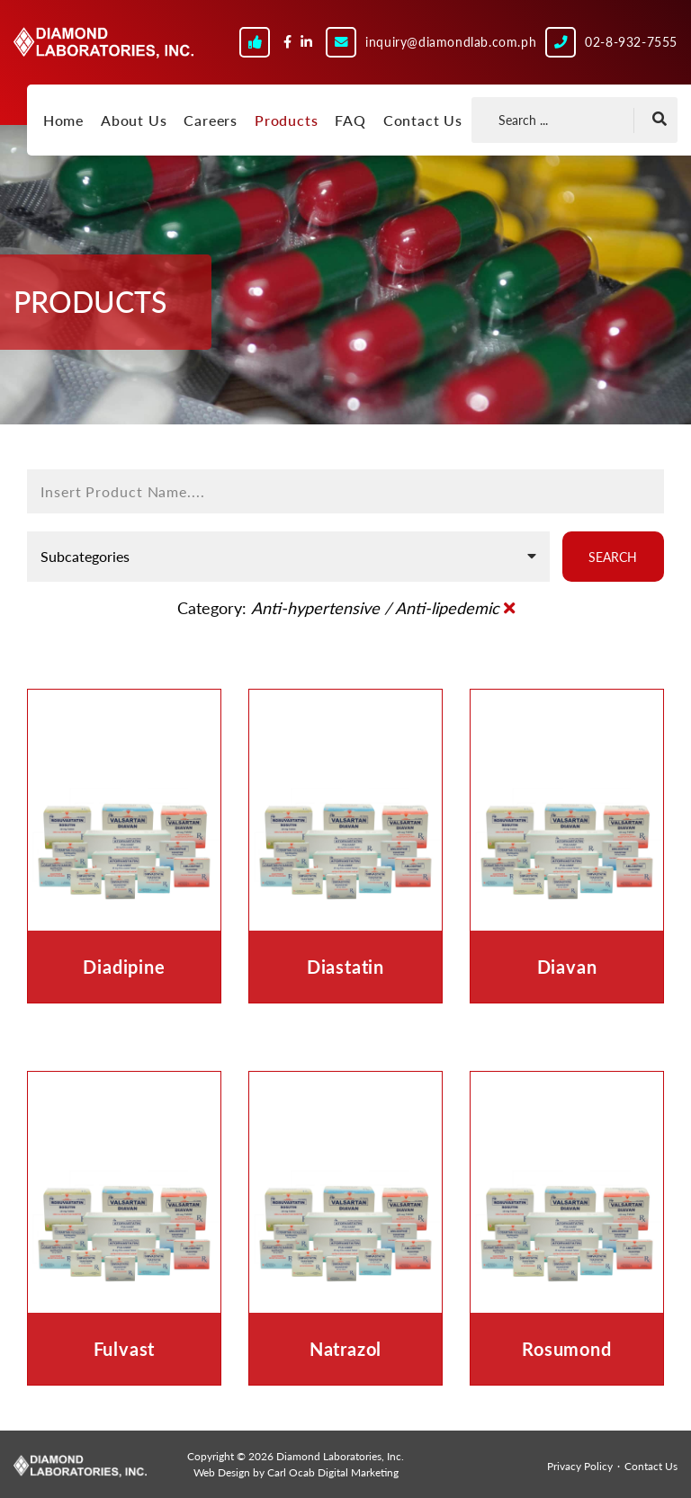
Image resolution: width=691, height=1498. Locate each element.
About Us (133, 120)
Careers (211, 120)
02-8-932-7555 (631, 41)
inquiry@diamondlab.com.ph (450, 41)
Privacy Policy (580, 1466)
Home (63, 120)
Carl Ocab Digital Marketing (333, 1472)
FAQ (350, 120)
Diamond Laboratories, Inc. (103, 51)
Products (286, 120)
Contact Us (422, 120)
